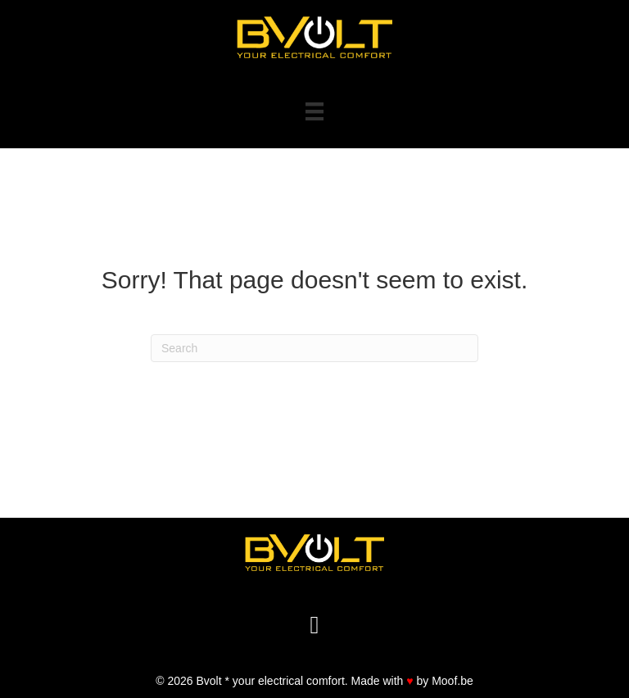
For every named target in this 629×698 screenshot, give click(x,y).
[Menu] (314, 111)
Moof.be (452, 680)
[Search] (314, 348)
